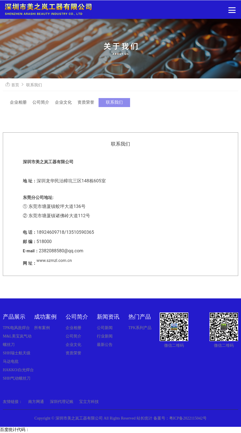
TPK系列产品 (139, 328)
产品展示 (14, 316)
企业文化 (63, 102)
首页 (15, 85)
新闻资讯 (108, 316)
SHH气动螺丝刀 (16, 378)
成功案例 (45, 316)
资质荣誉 (85, 102)
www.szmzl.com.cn (54, 260)
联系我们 (34, 85)
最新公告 (105, 345)
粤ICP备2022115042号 (188, 418)
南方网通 (36, 402)
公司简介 (40, 102)
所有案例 (42, 328)
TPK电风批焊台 (16, 328)
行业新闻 (105, 336)
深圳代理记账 (61, 402)
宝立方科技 (89, 402)
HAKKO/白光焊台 (18, 370)
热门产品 (139, 316)
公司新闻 (105, 328)
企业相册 (18, 102)
